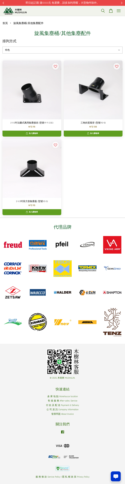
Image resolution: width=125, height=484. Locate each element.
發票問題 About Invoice (62, 414)
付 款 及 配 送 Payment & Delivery (62, 405)
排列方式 (9, 41)
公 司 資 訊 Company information (62, 409)
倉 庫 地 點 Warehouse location (62, 396)
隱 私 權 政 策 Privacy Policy (75, 476)
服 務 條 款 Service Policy (48, 476)
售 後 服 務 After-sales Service (62, 400)
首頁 (5, 23)
